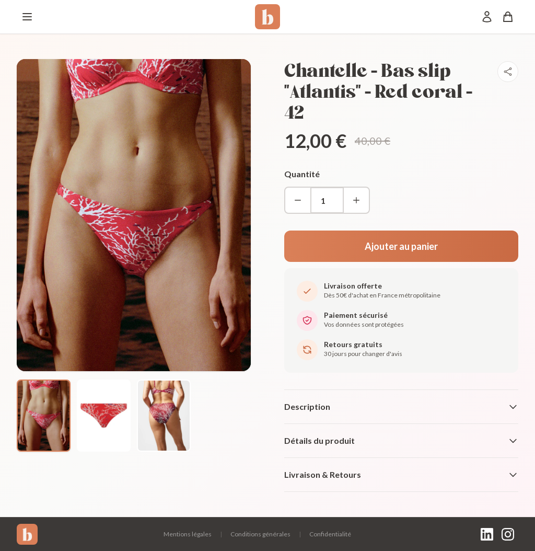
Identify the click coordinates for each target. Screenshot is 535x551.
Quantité (302, 174)
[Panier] (507, 16)
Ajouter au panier (401, 246)
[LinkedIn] (486, 534)
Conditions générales (260, 534)
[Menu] (27, 16)
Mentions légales (188, 534)
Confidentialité (330, 534)
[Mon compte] (486, 16)
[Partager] (507, 71)
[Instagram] (507, 534)
